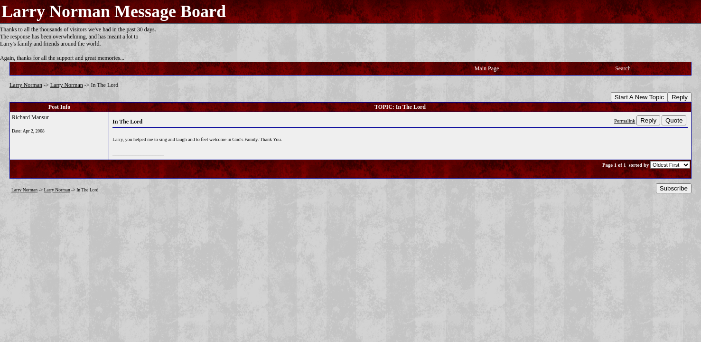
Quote (673, 120)
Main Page (487, 68)
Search (623, 68)
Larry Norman (25, 85)
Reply (680, 97)
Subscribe (674, 188)
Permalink (624, 121)
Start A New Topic (639, 97)
